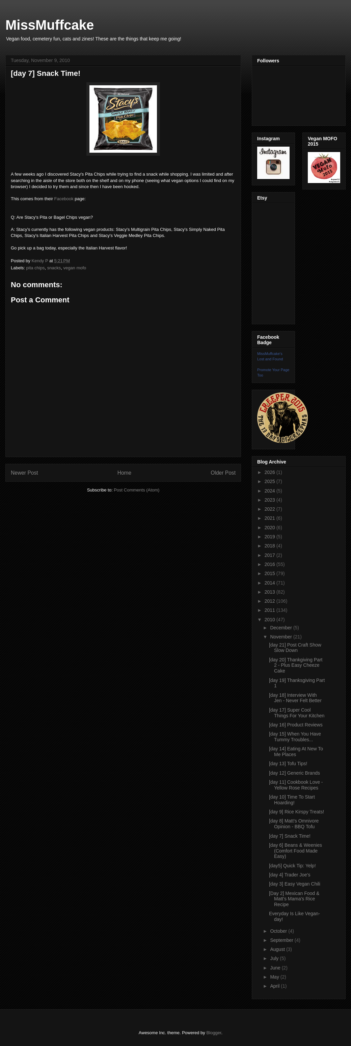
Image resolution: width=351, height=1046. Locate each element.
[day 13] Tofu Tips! (288, 763)
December (281, 627)
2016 (270, 564)
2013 (270, 592)
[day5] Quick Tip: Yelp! (292, 865)
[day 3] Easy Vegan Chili (294, 884)
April (275, 986)
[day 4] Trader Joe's (289, 874)
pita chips (35, 267)
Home (124, 473)
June (275, 967)
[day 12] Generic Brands (294, 773)
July (275, 958)
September (282, 940)
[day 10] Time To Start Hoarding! (292, 799)
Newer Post (24, 473)
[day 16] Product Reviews (296, 724)
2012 (270, 601)
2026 (270, 472)
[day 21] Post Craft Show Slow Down (295, 647)
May (275, 977)
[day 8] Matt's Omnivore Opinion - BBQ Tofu (294, 823)
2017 (270, 555)
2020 (270, 527)
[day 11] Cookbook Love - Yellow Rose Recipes (296, 784)
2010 (270, 619)
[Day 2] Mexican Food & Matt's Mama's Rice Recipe (294, 899)
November (281, 636)
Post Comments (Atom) (136, 489)
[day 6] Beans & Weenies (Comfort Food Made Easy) (295, 850)
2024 (270, 491)
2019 (270, 536)
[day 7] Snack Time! (289, 836)
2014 (270, 583)
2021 (270, 518)
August (278, 949)
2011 (270, 610)
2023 (270, 500)
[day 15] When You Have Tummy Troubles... (295, 736)
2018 (270, 545)
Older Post (223, 473)
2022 (270, 509)
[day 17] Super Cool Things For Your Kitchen (296, 712)
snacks (54, 267)
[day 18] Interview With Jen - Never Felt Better (295, 698)
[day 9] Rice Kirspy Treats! (296, 811)
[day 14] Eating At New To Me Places (296, 751)
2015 (270, 573)
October (279, 931)
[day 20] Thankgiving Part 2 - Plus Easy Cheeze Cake (296, 665)
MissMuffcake (49, 25)
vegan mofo (74, 267)
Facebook (64, 198)
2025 (270, 481)
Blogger (213, 1032)
